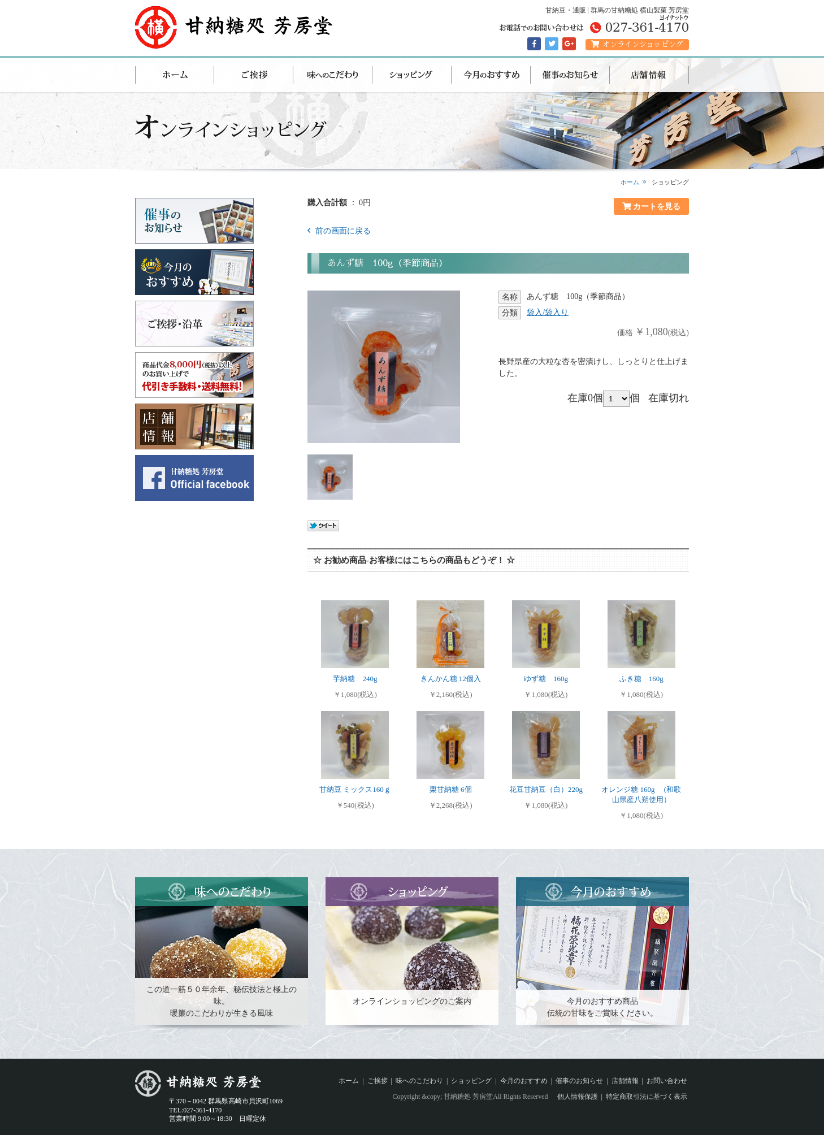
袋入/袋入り (548, 312)
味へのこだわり (332, 75)
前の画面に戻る (342, 231)
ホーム (174, 75)
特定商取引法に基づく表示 (646, 1097)
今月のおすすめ (491, 75)
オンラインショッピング (637, 44)
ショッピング (412, 75)
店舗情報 (649, 75)
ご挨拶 (253, 75)
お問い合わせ (667, 1081)
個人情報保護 (577, 1097)
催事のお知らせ (570, 75)
